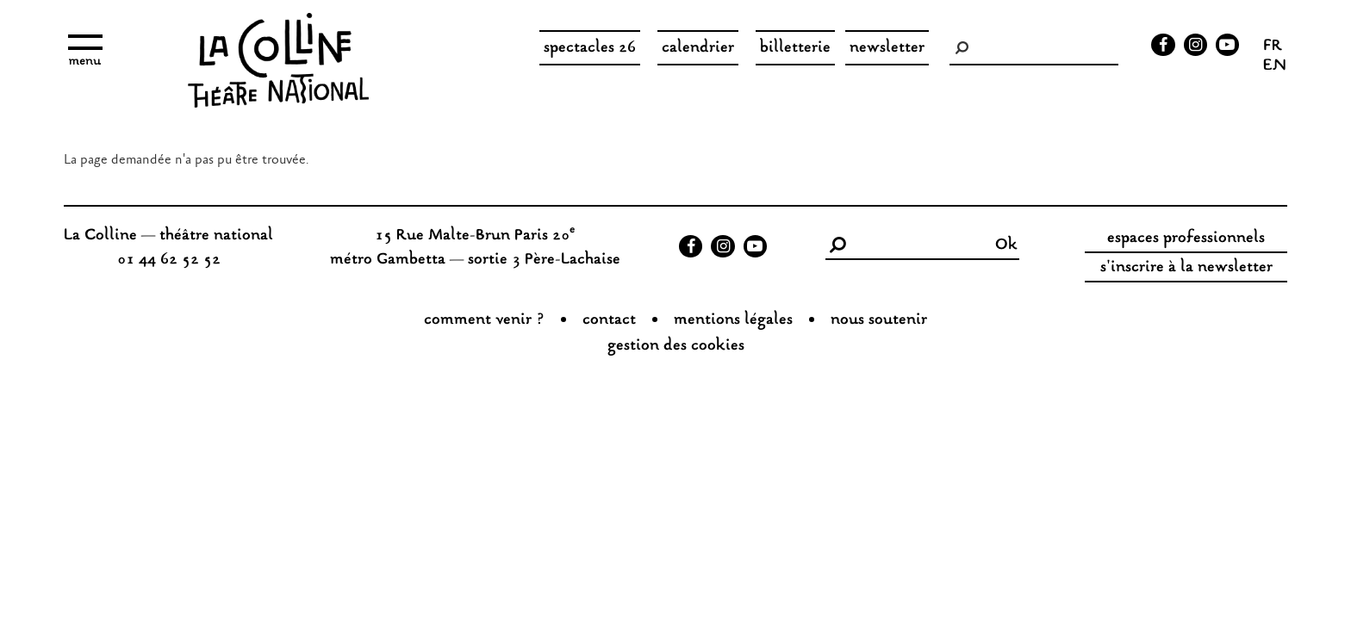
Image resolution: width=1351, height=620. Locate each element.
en (1274, 67)
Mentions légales (733, 320)
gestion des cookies (675, 346)
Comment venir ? (484, 320)
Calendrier (698, 48)
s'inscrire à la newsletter (1186, 267)
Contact (609, 320)
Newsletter (887, 48)
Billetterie (795, 48)
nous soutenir (879, 320)
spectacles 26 (590, 48)
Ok (1006, 245)
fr (1272, 47)
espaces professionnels (1186, 238)
